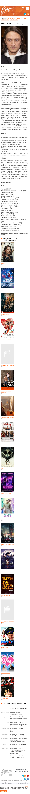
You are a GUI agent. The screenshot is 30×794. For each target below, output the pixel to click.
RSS (28, 14)
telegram (25, 779)
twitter (25, 14)
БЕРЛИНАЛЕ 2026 (11, 18)
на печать (22, 24)
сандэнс (20, 18)
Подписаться (18, 14)
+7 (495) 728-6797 (20, 770)
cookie (26, 786)
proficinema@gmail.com (22, 771)
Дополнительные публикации (14, 704)
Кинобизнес (14, 20)
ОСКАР (25, 18)
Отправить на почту (26, 23)
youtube (28, 776)
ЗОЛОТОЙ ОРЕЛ (5, 20)
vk (28, 779)
